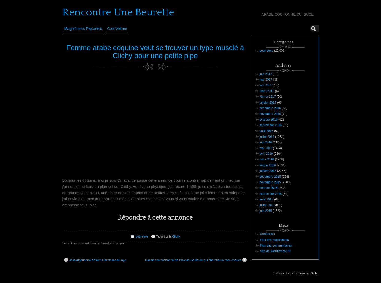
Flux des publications (274, 240)
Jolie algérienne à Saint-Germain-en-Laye (95, 260)
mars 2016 (267, 159)
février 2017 (268, 96)
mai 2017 (266, 79)
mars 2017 (267, 91)
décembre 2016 (270, 108)
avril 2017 (266, 85)
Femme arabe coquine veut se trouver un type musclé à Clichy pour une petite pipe (155, 52)
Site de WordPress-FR (275, 251)
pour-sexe (142, 236)
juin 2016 (266, 142)
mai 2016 (266, 148)
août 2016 (266, 131)
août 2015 (266, 199)
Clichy (176, 236)
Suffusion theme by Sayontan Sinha (295, 273)
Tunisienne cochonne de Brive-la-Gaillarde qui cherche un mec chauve (195, 260)
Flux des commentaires (276, 245)
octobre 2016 (269, 119)
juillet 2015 (267, 205)
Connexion (267, 234)
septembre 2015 (271, 194)
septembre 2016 (271, 125)
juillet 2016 (267, 137)
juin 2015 (266, 211)
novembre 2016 (270, 114)
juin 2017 (266, 74)
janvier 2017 (268, 102)
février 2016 (268, 165)
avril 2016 (266, 154)
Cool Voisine (117, 28)
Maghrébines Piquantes (83, 28)
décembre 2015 (270, 176)
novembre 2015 (270, 182)
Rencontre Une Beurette (118, 12)
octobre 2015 (269, 188)
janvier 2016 (268, 171)
